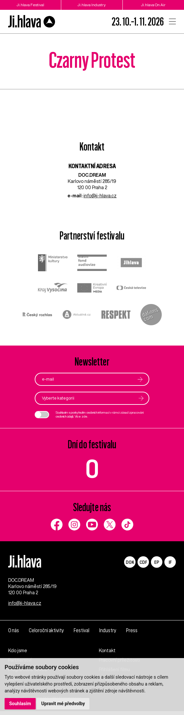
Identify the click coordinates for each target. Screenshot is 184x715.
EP (156, 562)
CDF (143, 562)
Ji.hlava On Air (153, 5)
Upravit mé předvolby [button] (63, 703)
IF (170, 562)
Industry (109, 634)
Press (133, 634)
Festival (83, 634)
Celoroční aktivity (47, 634)
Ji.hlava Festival (30, 5)
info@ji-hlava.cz (100, 195)
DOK (130, 562)
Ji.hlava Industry (92, 5)
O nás (13, 634)
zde (84, 416)
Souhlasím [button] (20, 703)
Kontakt (107, 654)
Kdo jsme (17, 654)
